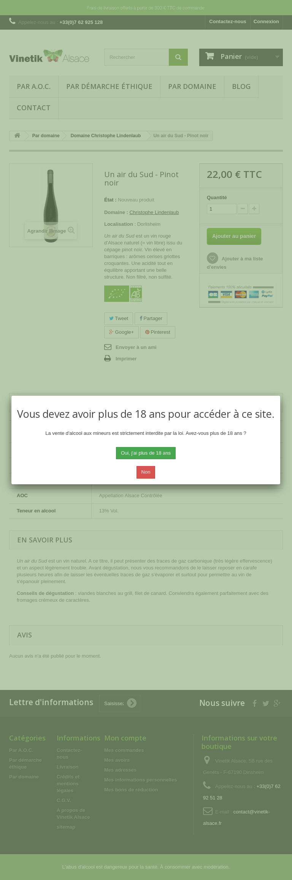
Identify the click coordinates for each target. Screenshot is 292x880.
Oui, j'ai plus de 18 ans (146, 453)
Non (146, 472)
